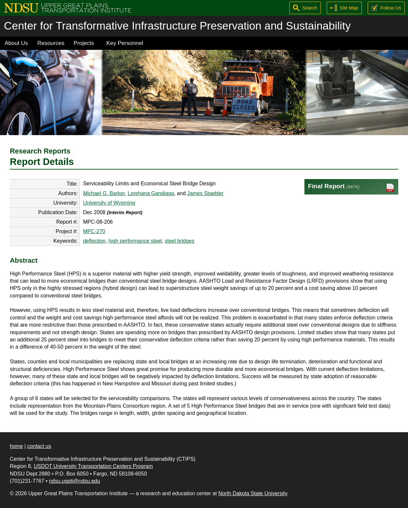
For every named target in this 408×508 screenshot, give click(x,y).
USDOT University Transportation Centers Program (93, 466)
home (16, 446)
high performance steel (135, 241)
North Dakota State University (252, 493)
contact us (39, 446)
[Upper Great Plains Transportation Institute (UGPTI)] (67, 7)
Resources (51, 43)
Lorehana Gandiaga (150, 193)
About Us (16, 43)
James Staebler (205, 193)
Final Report (351, 188)
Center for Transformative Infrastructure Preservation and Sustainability (177, 26)
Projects (84, 43)
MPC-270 (94, 231)
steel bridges (179, 241)
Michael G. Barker (104, 193)
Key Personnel (125, 43)
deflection (94, 241)
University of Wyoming (109, 203)
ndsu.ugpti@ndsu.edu (74, 481)
